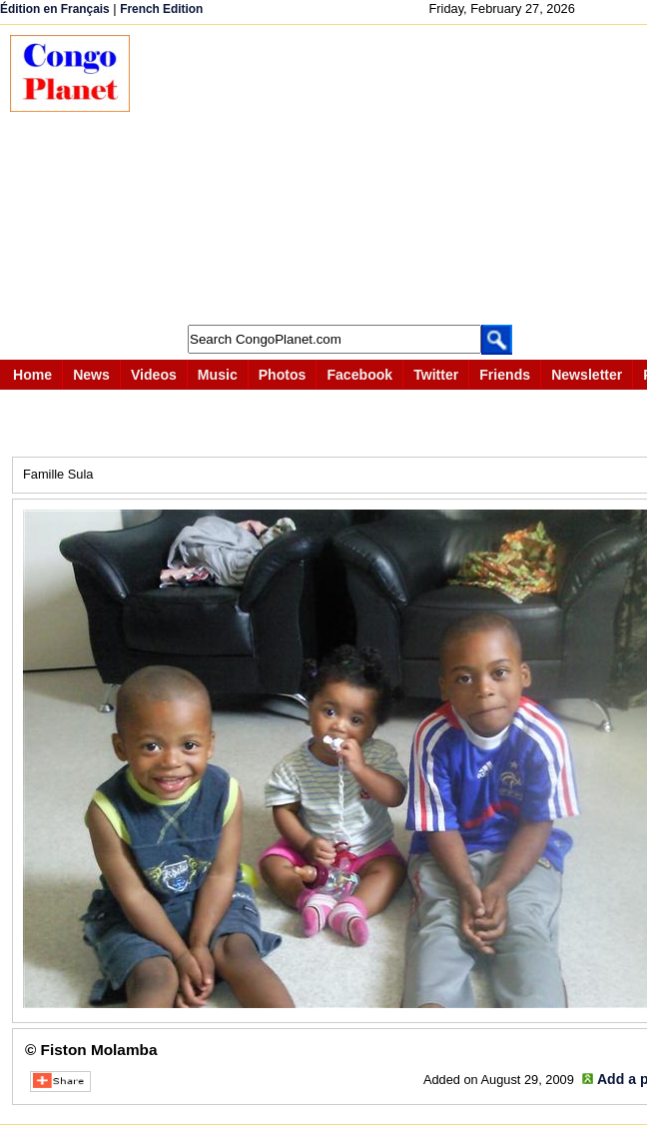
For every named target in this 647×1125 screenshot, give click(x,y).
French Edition (161, 9)
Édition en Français (55, 9)
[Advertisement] (398, 175)
